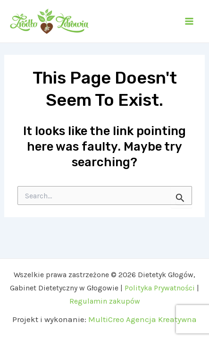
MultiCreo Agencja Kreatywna (142, 319)
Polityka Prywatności (161, 287)
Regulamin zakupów (104, 301)
